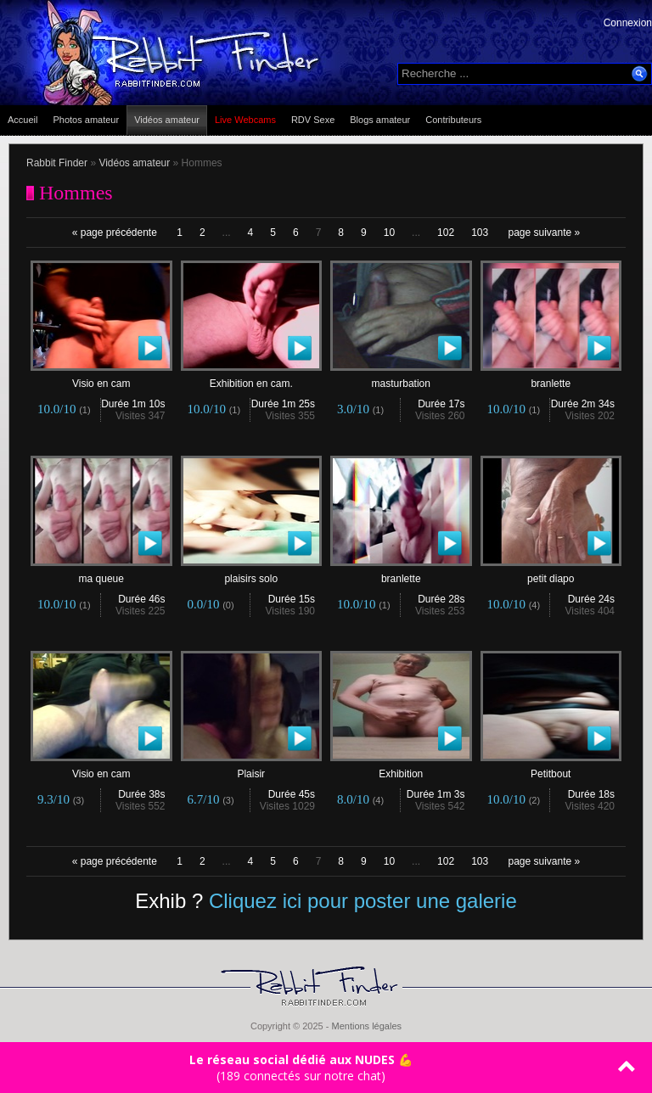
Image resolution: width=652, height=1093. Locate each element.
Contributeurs (453, 120)
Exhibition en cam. (252, 379)
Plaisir (252, 769)
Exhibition (401, 769)
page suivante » (545, 232)
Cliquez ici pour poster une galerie (363, 900)
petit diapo (551, 574)
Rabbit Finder (56, 163)
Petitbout (551, 769)
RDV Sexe (312, 120)
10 (389, 232)
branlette (551, 379)
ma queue (101, 574)
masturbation (401, 379)
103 (479, 232)
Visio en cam (101, 379)
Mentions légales (366, 1026)
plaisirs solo (252, 574)
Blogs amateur (380, 120)
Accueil (22, 120)
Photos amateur (86, 120)
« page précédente (114, 232)
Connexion (628, 23)
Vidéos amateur (167, 120)
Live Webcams (245, 120)
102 (445, 232)
